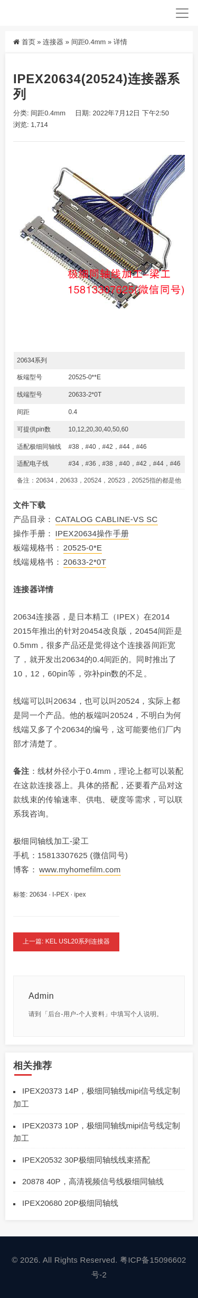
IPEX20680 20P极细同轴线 (70, 1202)
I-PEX (60, 894)
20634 (38, 894)
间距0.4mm (88, 42)
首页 (28, 42)
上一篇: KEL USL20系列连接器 (66, 941)
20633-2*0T (84, 561)
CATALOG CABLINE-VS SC (106, 519)
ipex (80, 894)
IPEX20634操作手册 (92, 533)
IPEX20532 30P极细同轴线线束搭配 (86, 1159)
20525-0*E (82, 547)
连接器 (53, 42)
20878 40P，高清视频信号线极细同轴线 (93, 1181)
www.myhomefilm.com (80, 869)
